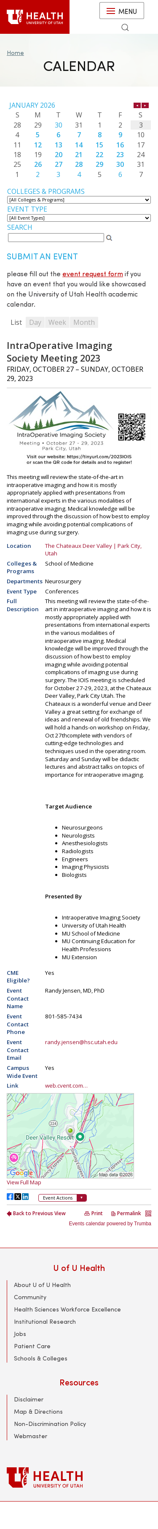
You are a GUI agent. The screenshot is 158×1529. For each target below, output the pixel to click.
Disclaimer (28, 1399)
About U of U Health (42, 1285)
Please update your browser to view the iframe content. (79, 140)
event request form (92, 273)
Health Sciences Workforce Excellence (67, 1309)
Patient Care (32, 1346)
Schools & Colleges (40, 1358)
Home (15, 53)
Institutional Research (45, 1321)
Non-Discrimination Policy (50, 1424)
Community (30, 1297)
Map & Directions (38, 1411)
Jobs (20, 1334)
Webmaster (30, 1436)
